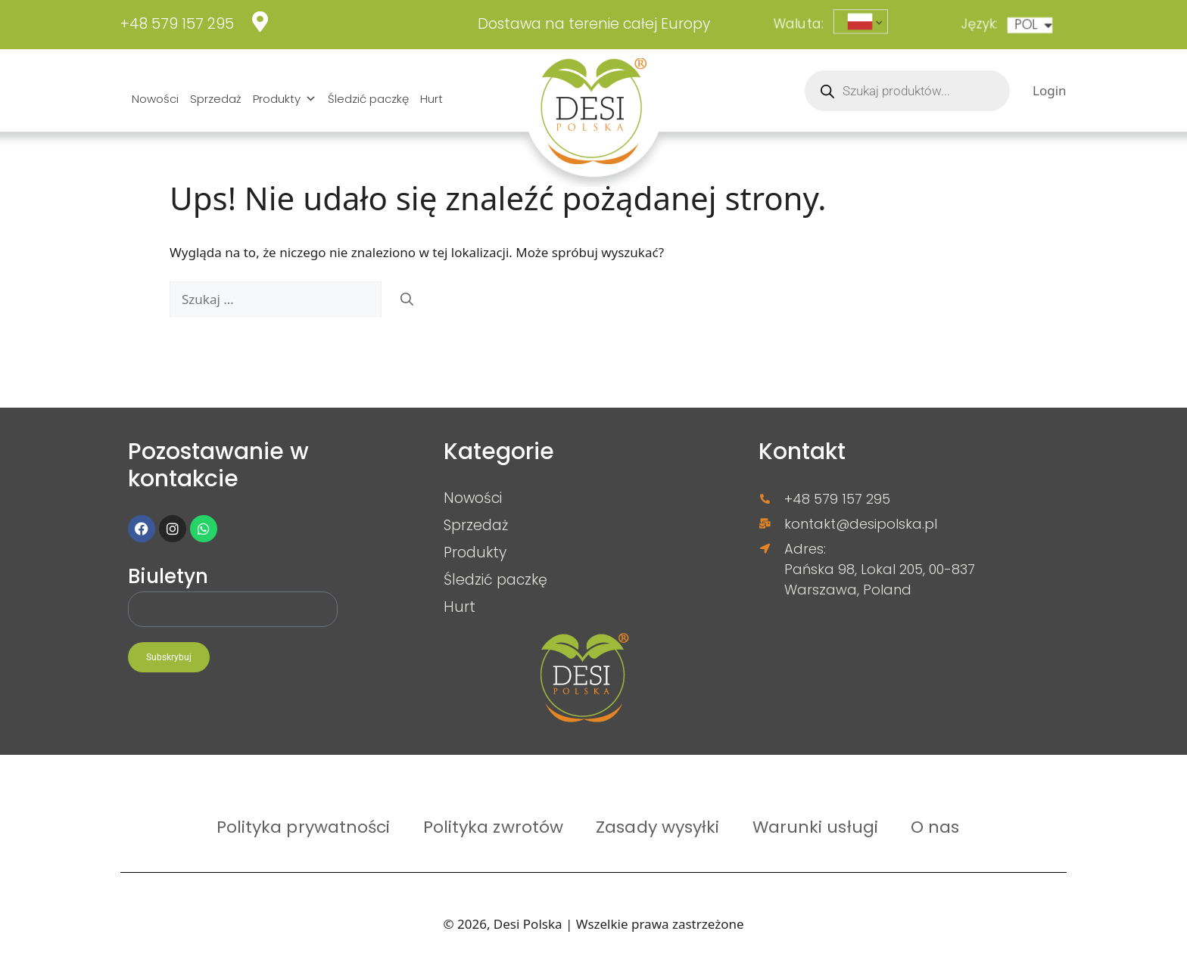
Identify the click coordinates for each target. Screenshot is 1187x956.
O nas (935, 826)
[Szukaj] (407, 299)
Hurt (431, 99)
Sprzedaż (215, 99)
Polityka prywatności (304, 826)
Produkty (284, 99)
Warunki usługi (815, 826)
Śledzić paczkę (368, 99)
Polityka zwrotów (493, 826)
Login (1050, 90)
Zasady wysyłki (657, 826)
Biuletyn (168, 577)
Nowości (155, 99)
